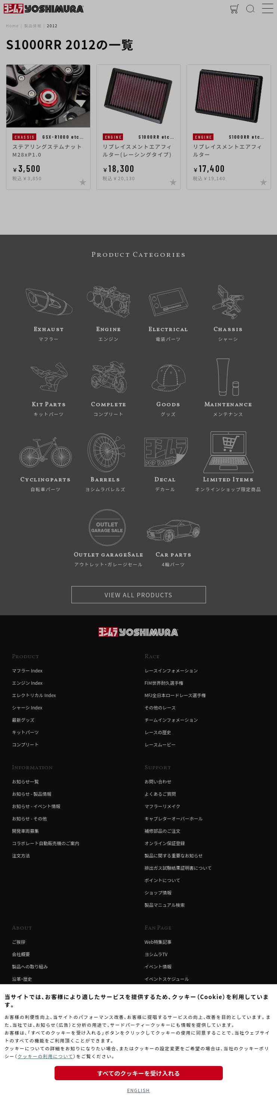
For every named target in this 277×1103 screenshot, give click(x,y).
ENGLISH (138, 1090)
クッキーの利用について (45, 1056)
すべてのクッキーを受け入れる (138, 1073)
